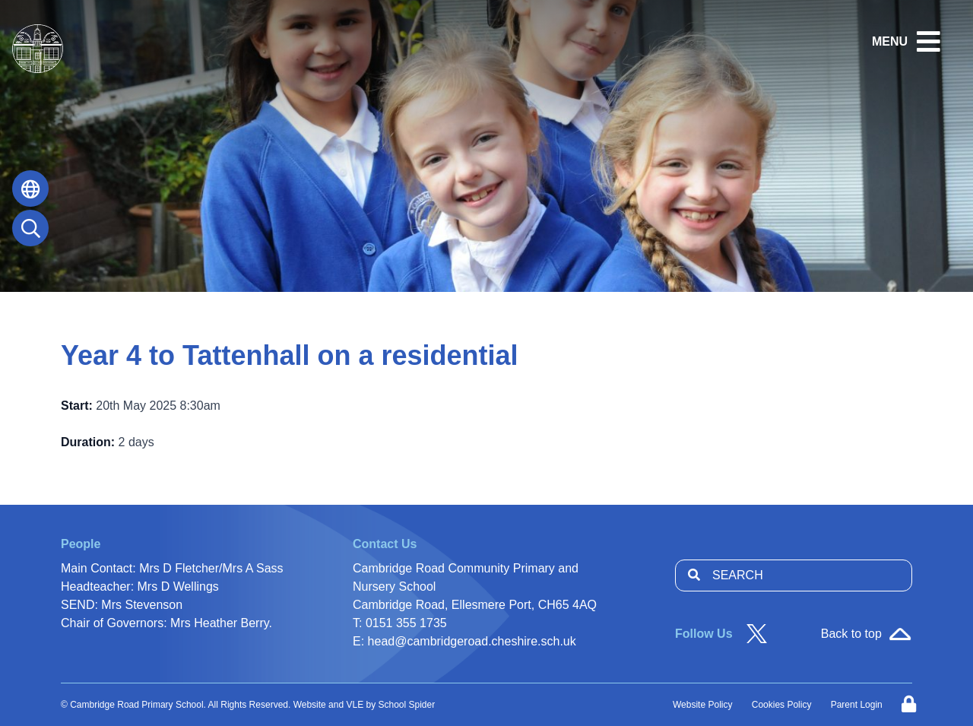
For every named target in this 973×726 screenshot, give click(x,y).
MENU (890, 41)
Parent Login (857, 704)
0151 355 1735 (406, 623)
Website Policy (702, 704)
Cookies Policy (782, 704)
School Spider (407, 704)
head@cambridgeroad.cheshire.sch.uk (472, 641)
